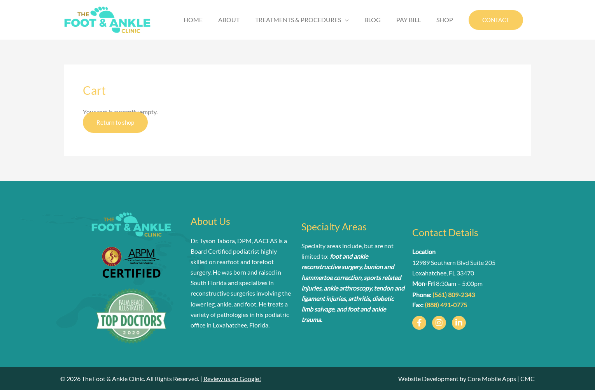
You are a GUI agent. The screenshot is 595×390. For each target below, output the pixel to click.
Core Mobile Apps (491, 378)
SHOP (444, 19)
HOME (193, 19)
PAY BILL (408, 19)
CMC (527, 378)
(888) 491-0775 (446, 304)
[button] (496, 20)
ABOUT (229, 19)
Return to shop (115, 122)
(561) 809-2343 (453, 294)
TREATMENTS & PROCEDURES (298, 19)
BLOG (372, 19)
